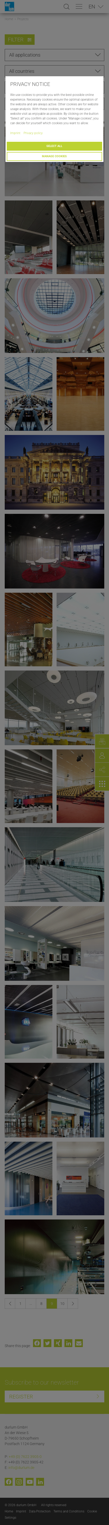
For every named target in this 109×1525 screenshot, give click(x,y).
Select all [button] (54, 146)
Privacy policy (33, 133)
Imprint (15, 133)
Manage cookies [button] (54, 156)
